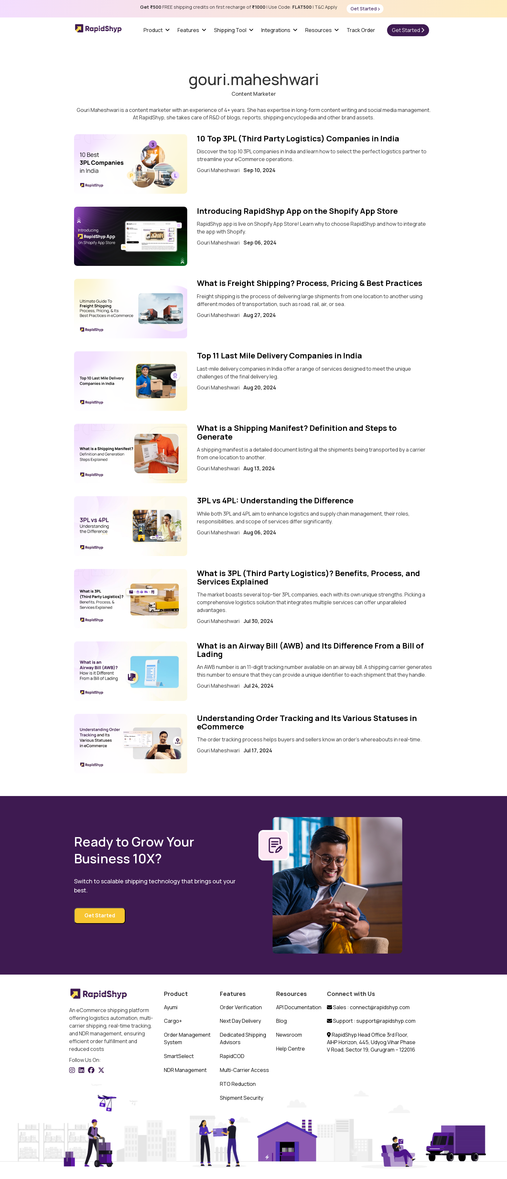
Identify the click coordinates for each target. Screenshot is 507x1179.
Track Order (361, 30)
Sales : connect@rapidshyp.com (368, 1007)
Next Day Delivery (240, 1020)
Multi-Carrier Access (244, 1070)
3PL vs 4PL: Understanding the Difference (275, 500)
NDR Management (185, 1070)
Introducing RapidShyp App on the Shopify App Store (297, 210)
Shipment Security (241, 1097)
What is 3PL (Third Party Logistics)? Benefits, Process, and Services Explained (308, 577)
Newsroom (289, 1034)
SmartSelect (179, 1056)
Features (188, 30)
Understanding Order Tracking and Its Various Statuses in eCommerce (307, 722)
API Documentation (298, 1007)
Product (153, 30)
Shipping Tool (230, 30)
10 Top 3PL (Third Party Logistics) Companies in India (298, 138)
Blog (281, 1020)
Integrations (275, 30)
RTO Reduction (238, 1083)
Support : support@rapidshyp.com (371, 1020)
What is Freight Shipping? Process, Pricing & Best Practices (309, 283)
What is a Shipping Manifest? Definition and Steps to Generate (297, 432)
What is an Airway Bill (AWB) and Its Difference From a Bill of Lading (310, 649)
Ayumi (171, 1007)
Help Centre (290, 1048)
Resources (318, 30)
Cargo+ (173, 1020)
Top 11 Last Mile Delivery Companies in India (280, 355)
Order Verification (241, 1007)
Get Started (365, 8)
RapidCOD (232, 1056)
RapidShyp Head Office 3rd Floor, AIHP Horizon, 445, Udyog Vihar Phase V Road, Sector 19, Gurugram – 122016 (371, 1042)
